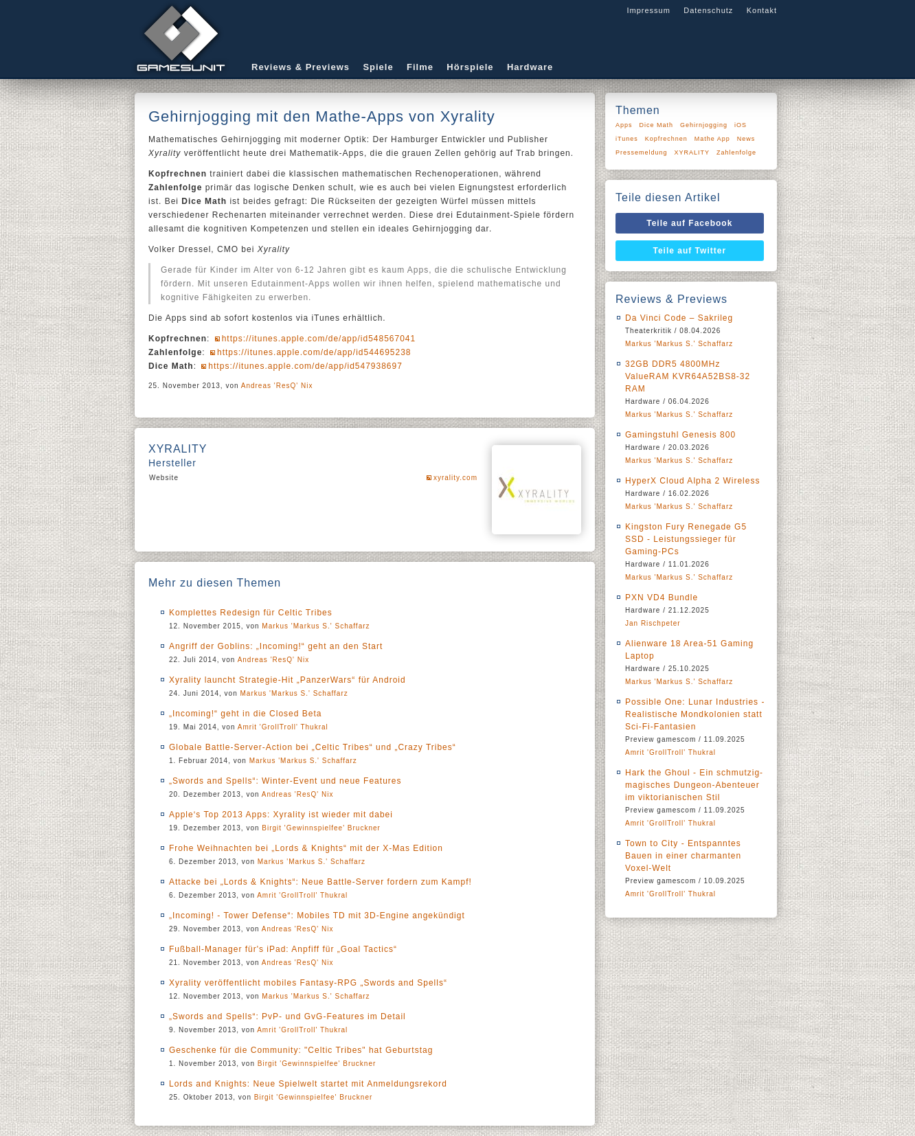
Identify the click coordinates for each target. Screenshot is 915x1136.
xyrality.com (455, 477)
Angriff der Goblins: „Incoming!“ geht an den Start (276, 646)
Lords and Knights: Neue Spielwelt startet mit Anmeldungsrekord (308, 1084)
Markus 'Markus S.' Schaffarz (316, 626)
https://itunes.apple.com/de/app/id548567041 (319, 338)
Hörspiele (470, 67)
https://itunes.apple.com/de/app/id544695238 (314, 352)
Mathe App (712, 138)
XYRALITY (692, 152)
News (746, 138)
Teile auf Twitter (690, 250)
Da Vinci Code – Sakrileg (679, 318)
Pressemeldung (641, 152)
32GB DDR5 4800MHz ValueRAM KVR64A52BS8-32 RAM (687, 376)
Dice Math (657, 125)
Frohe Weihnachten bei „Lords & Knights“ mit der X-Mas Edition (306, 848)
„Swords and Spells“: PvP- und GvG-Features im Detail (287, 1016)
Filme (420, 67)
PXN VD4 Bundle (661, 597)
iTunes (626, 138)
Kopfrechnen (666, 138)
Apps (624, 125)
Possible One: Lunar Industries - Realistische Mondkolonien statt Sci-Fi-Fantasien (695, 714)
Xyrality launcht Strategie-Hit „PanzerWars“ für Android (287, 680)
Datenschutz (708, 10)
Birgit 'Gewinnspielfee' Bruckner (321, 828)
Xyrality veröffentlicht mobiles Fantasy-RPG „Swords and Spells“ (308, 983)
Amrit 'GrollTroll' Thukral (283, 727)
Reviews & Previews (300, 67)
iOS (740, 125)
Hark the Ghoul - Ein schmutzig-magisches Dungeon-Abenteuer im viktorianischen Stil (694, 785)
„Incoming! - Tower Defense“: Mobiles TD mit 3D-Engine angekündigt (317, 915)
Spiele (378, 67)
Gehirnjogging (703, 125)
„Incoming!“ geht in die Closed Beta (245, 713)
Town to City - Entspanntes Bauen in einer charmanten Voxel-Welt (683, 856)
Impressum (648, 10)
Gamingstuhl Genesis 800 (680, 435)
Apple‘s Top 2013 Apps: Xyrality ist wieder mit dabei (281, 814)
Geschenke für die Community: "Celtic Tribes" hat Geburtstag (301, 1050)
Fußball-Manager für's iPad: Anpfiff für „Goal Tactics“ (283, 949)
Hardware (530, 67)
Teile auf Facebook (689, 223)
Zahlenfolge (736, 152)
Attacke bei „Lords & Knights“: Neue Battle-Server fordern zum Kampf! (320, 882)
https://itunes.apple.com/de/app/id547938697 (305, 366)
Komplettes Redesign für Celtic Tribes (250, 612)
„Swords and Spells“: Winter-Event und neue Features (285, 781)
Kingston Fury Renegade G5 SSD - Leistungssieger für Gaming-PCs (686, 539)
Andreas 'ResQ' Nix (277, 385)
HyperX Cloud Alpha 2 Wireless (692, 481)
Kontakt (762, 10)
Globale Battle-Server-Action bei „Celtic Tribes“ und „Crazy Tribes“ (312, 747)
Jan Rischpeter (653, 623)
